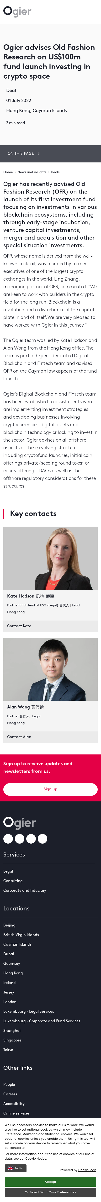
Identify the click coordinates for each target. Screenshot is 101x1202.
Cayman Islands (17, 945)
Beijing (9, 925)
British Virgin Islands (21, 935)
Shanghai (12, 1031)
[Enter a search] (96, 12)
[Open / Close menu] (87, 12)
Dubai (8, 954)
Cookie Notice (36, 1158)
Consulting (12, 881)
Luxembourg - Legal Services (28, 1012)
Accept (50, 1181)
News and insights (31, 172)
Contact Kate (19, 626)
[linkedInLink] (31, 839)
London (9, 1002)
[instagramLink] (19, 839)
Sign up (50, 789)
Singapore (12, 1040)
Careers (10, 1094)
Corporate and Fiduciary (24, 891)
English (15, 1168)
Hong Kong (13, 973)
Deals (55, 172)
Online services (16, 1114)
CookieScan (87, 1170)
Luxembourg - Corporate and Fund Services (41, 1021)
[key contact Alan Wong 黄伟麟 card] (50, 684)
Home (8, 172)
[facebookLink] (8, 839)
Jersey (8, 993)
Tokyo (8, 1050)
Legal (8, 872)
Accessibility (14, 1104)
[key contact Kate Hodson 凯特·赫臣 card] (50, 573)
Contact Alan (19, 737)
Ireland (9, 983)
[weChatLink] (42, 839)
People (9, 1085)
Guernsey (11, 964)
